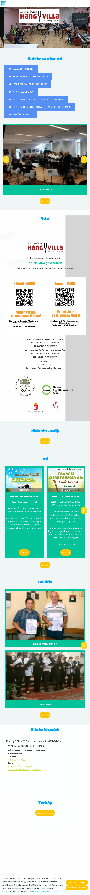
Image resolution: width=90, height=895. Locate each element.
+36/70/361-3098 (16, 745)
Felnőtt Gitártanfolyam (66, 489)
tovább (45, 198)
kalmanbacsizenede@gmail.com (24, 755)
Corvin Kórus (45, 187)
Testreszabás (77, 882)
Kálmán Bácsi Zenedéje (45, 633)
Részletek (24, 545)
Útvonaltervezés (45, 798)
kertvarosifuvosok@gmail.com (23, 752)
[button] (21, 68)
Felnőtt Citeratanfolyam (24, 489)
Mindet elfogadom (76, 887)
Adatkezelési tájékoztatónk (43, 891)
